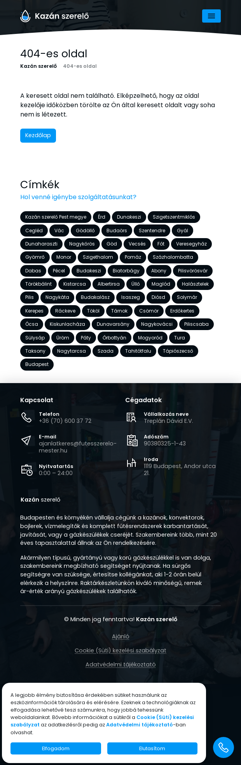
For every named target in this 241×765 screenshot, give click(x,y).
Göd (112, 243)
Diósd (158, 297)
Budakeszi (89, 270)
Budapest (37, 364)
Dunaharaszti (41, 243)
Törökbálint (38, 284)
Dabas (33, 270)
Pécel (59, 270)
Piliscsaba (196, 324)
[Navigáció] (211, 16)
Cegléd (34, 230)
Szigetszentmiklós (174, 217)
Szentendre (152, 230)
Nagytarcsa (71, 351)
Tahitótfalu (138, 351)
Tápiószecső (178, 351)
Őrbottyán (114, 337)
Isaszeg (130, 297)
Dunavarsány (113, 324)
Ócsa (31, 324)
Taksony (35, 351)
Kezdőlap (38, 135)
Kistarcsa (74, 284)
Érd (101, 217)
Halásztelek (195, 284)
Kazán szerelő (38, 67)
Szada (106, 351)
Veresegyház (191, 243)
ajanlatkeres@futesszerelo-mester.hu (78, 447)
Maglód (161, 284)
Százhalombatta (173, 257)
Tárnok (119, 310)
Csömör (149, 310)
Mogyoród (150, 337)
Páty (86, 337)
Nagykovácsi (157, 324)
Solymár (187, 297)
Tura (179, 337)
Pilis (29, 297)
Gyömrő (35, 257)
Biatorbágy (126, 270)
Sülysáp (35, 337)
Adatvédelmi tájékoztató (121, 664)
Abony (158, 270)
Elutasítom (152, 748)
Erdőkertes (182, 310)
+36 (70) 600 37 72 (65, 420)
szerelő (40, 500)
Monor (63, 257)
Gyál (182, 230)
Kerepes (34, 310)
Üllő (135, 284)
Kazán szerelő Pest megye (55, 217)
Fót (160, 243)
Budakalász (95, 297)
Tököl (93, 310)
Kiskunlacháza (67, 324)
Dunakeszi (129, 217)
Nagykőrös (82, 243)
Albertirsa (109, 284)
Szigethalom (98, 257)
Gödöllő (85, 230)
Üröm (62, 337)
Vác (59, 230)
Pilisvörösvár (193, 270)
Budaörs (117, 230)
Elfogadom (56, 748)
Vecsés (137, 243)
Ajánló (120, 636)
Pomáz (133, 257)
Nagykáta (57, 297)
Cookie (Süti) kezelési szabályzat (120, 650)
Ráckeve (65, 310)
